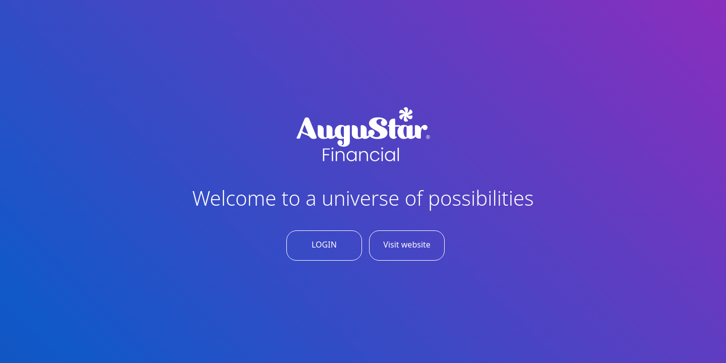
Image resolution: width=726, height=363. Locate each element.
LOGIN (324, 244)
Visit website (407, 244)
